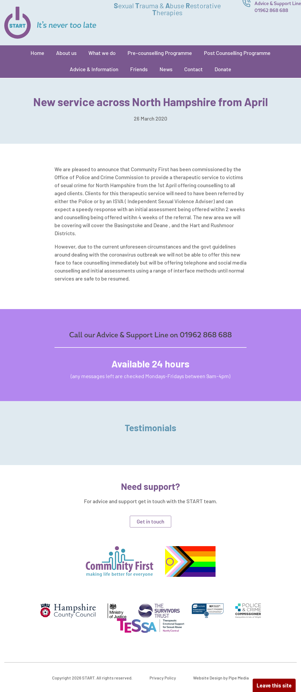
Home (37, 53)
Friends (139, 69)
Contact (193, 69)
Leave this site (274, 685)
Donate (222, 69)
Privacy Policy (163, 677)
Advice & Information (94, 69)
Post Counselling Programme (237, 53)
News (166, 69)
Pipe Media (239, 677)
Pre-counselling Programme (159, 53)
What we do (102, 53)
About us (66, 53)
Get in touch (150, 521)
